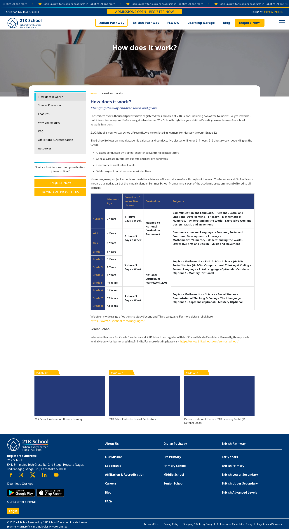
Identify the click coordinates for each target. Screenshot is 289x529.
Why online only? (49, 122)
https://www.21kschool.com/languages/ (117, 321)
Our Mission (114, 457)
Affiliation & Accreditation (124, 475)
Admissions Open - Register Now (144, 11)
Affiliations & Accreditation (55, 140)
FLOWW (173, 23)
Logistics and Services (269, 524)
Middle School (173, 475)
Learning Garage (201, 23)
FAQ (40, 131)
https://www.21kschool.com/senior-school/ (209, 341)
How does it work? (50, 97)
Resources (44, 148)
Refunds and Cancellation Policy (235, 524)
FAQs (108, 501)
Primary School (174, 466)
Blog (226, 23)
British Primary (233, 466)
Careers (110, 483)
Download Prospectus (60, 192)
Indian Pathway (111, 23)
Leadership (113, 466)
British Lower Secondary (240, 475)
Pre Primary (172, 457)
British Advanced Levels (239, 492)
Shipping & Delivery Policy (197, 524)
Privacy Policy (171, 524)
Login (13, 511)
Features (44, 114)
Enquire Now (249, 23)
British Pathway (146, 23)
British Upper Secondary (240, 483)
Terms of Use (151, 524)
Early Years (230, 457)
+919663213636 (273, 12)
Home (93, 93)
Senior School (173, 483)
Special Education (49, 105)
